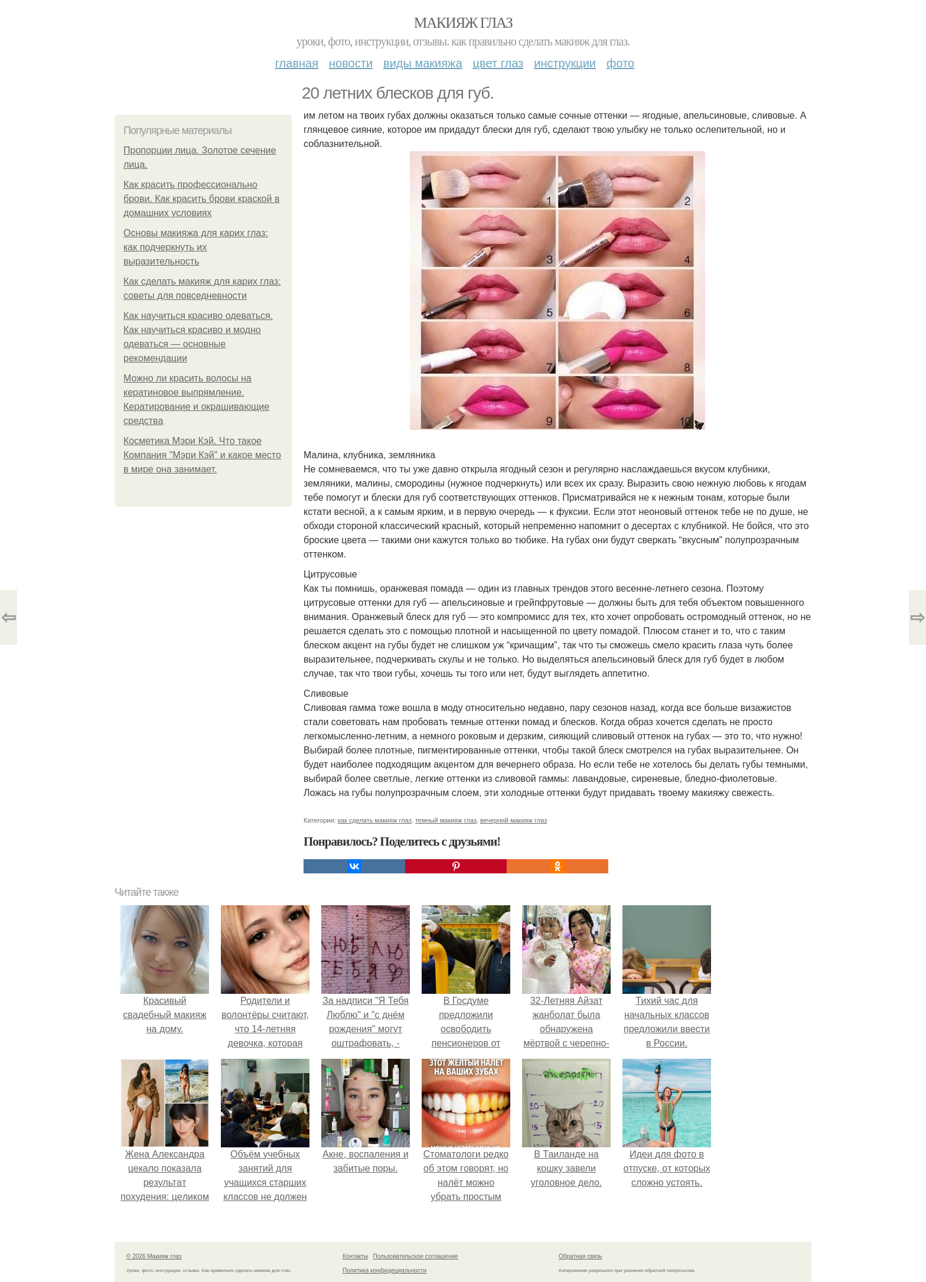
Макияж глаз (463, 22)
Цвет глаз (498, 63)
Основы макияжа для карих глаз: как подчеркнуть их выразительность (195, 247)
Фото (620, 63)
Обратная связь (580, 1256)
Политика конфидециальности (384, 1270)
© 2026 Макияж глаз (153, 1256)
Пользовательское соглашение (415, 1256)
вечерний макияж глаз (513, 820)
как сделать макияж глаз (375, 820)
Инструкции (565, 63)
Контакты (355, 1256)
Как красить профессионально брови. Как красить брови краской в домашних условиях (201, 199)
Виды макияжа (422, 63)
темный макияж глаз (446, 820)
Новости (351, 63)
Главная (296, 63)
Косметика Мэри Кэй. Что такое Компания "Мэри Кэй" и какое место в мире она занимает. (202, 455)
